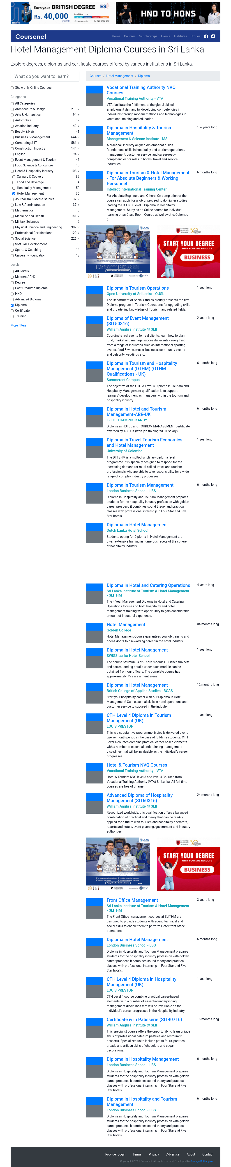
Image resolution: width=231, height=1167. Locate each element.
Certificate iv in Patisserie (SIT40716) (144, 1019)
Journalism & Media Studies (34, 199)
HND (18, 293)
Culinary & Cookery (30, 176)
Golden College (119, 630)
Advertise (173, 1154)
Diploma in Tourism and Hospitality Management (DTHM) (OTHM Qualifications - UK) (142, 369)
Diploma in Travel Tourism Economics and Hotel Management (144, 442)
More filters (19, 325)
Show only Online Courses (33, 87)
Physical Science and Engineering (38, 227)
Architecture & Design (30, 109)
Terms (137, 1154)
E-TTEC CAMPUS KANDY (127, 420)
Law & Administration (30, 205)
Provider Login (115, 1154)
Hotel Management (30, 193)
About (191, 1154)
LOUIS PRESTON (120, 726)
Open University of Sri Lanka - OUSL (135, 294)
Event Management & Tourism (36, 159)
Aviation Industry (27, 126)
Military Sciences (27, 221)
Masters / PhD (25, 277)
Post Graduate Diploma (31, 288)
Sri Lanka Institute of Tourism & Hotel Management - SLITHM (148, 593)
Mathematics (24, 210)
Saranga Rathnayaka (201, 1161)
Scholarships (148, 36)
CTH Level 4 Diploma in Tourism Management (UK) (139, 718)
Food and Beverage (30, 182)
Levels (15, 264)
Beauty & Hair (24, 131)
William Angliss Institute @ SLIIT (133, 329)
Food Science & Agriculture (34, 165)
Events (165, 36)
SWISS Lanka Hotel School (128, 656)
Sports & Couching (28, 250)
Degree (20, 282)
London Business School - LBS (131, 491)
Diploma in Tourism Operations (138, 288)
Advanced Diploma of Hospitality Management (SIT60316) (140, 797)
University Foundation (30, 255)
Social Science (25, 238)
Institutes (180, 36)
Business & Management (32, 137)
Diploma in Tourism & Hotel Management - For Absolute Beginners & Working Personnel (148, 178)
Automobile (23, 120)
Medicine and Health (29, 216)
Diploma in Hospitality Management (143, 1059)
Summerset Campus (123, 380)
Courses (130, 36)
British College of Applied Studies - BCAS (140, 691)
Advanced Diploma (28, 299)
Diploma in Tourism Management (140, 485)
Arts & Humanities (28, 114)
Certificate (22, 310)
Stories (196, 36)
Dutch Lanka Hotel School (127, 530)
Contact (207, 1154)
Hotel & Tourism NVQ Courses (137, 765)
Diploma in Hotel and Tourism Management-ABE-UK (136, 411)
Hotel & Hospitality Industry (34, 171)
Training (20, 316)
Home (116, 36)
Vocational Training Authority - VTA (135, 98)
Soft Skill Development (31, 244)
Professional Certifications (33, 233)
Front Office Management (132, 900)
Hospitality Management (34, 188)
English (20, 154)
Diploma (21, 305)
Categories (18, 97)
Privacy (154, 1154)
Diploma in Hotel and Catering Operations (148, 585)
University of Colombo (124, 451)
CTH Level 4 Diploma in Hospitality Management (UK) (141, 981)
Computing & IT (26, 143)
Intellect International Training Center (137, 189)
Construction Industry (30, 148)
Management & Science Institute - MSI (138, 139)
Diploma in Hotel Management (137, 524)
